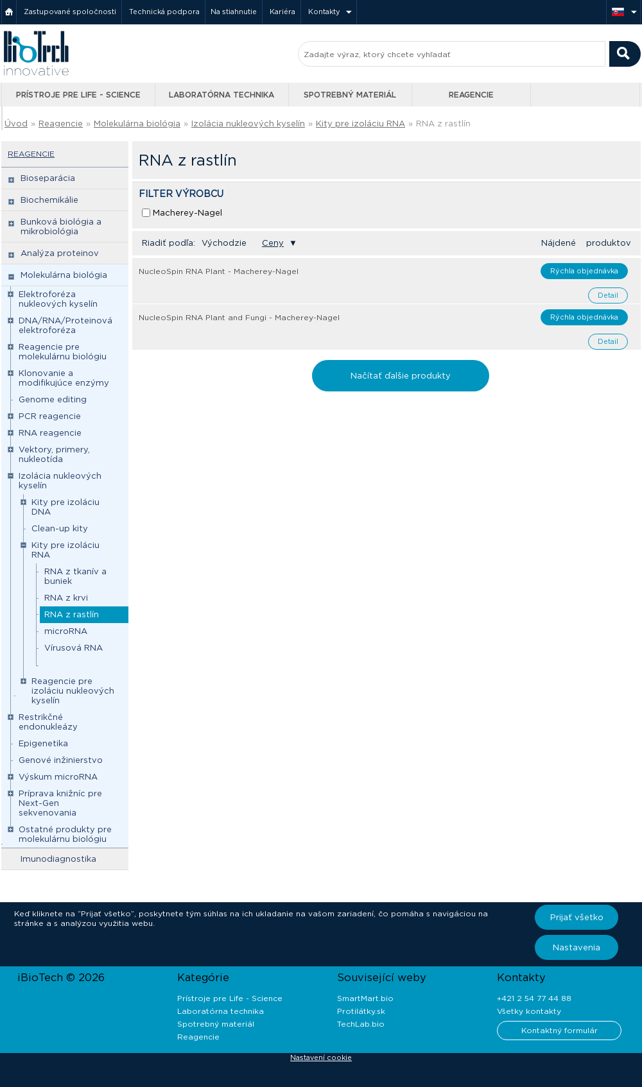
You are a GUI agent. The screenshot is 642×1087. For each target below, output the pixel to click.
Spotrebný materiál (350, 94)
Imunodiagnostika (58, 859)
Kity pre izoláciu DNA (65, 507)
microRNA (65, 631)
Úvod (16, 123)
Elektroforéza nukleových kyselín (58, 299)
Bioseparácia (48, 178)
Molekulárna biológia (137, 123)
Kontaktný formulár (559, 1030)
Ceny (273, 243)
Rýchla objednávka (584, 270)
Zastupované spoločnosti (70, 11)
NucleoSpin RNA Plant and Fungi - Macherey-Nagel (239, 317)
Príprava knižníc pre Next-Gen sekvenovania (60, 803)
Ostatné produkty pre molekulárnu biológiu (65, 834)
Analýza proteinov (60, 253)
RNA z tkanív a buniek (75, 576)
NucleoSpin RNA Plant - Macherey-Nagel (219, 271)
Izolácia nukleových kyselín (248, 123)
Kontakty (324, 11)
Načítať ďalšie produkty (401, 376)
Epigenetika (43, 743)
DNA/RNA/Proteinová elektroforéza (65, 325)
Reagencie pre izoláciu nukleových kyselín (72, 690)
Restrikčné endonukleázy (48, 722)
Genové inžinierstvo (61, 760)
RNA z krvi (66, 598)
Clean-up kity (59, 528)
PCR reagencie (50, 416)
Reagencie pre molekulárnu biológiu (63, 351)
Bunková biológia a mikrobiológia (61, 226)
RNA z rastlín (443, 123)
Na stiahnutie (234, 11)
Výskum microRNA (58, 777)
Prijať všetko (576, 917)
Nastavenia (576, 947)
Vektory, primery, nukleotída (54, 454)
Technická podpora (164, 11)
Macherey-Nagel (187, 213)
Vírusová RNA (73, 648)
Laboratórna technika (221, 94)
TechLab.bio (361, 1024)
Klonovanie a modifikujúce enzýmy (64, 378)
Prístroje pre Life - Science (78, 94)
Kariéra (282, 11)
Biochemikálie (49, 200)
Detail (608, 295)
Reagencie (471, 94)
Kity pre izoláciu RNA (360, 123)
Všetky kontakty (529, 1011)
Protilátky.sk (361, 1011)
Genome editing (53, 399)
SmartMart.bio (365, 998)
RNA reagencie (50, 433)
